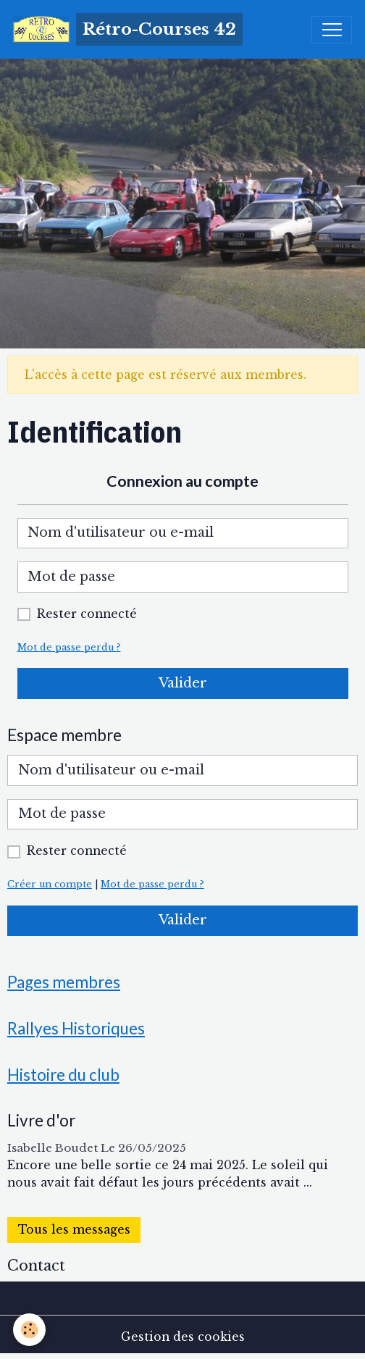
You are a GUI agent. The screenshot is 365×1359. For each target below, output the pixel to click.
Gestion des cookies (183, 1337)
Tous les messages (74, 1230)
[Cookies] (29, 1329)
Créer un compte (49, 884)
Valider (183, 683)
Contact (36, 1265)
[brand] (128, 29)
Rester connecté (87, 614)
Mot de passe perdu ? (69, 647)
